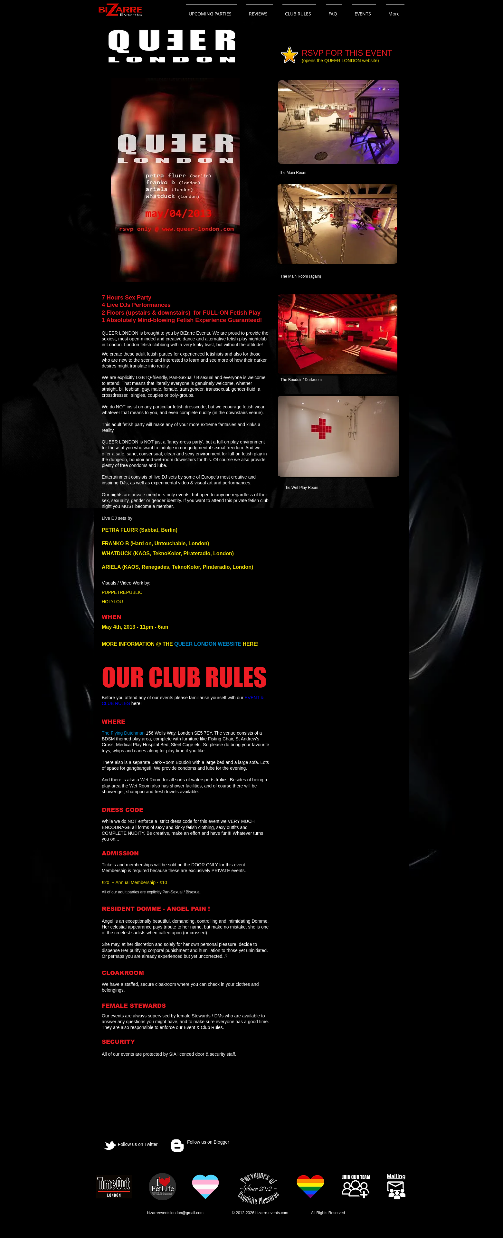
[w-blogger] (177, 1145)
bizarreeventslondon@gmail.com (175, 1213)
